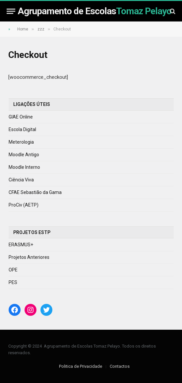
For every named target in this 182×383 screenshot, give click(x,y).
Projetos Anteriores (29, 257)
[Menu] (11, 11)
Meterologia (21, 142)
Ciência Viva (21, 179)
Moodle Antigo (24, 154)
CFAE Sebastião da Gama (35, 192)
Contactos (120, 366)
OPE (13, 269)
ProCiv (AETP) (23, 205)
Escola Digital (22, 129)
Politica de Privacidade (80, 366)
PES (13, 282)
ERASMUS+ (21, 244)
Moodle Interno (24, 167)
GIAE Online (21, 117)
